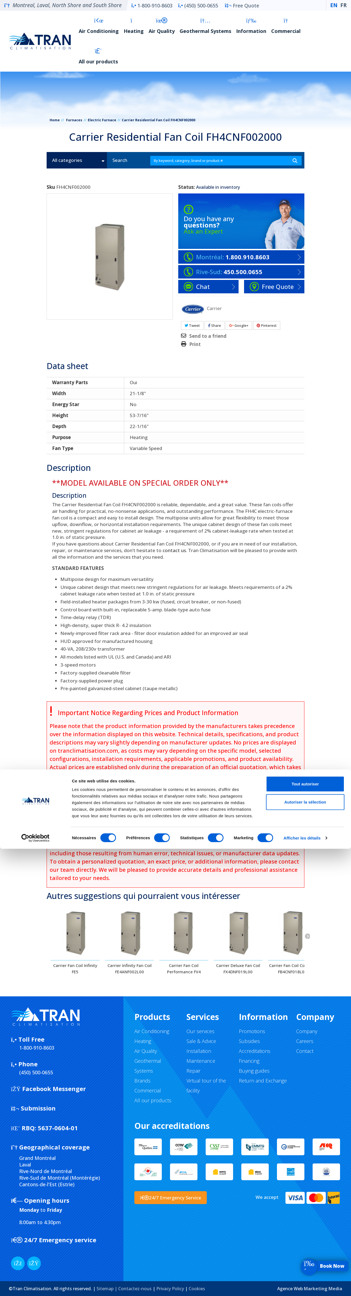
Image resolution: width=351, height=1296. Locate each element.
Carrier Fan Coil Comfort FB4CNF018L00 (292, 968)
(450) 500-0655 (198, 5)
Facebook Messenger (48, 1088)
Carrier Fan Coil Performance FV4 (184, 968)
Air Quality (162, 26)
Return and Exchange (263, 1080)
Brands (142, 1080)
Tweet (192, 325)
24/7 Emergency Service (170, 1197)
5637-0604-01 (44, 1128)
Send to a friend (208, 336)
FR (343, 5)
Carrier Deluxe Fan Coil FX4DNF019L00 (238, 968)
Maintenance (200, 1061)
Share (214, 325)
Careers (304, 1041)
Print (195, 344)
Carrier (214, 308)
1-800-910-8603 (151, 5)
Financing (249, 1061)
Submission (33, 1108)
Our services (200, 1031)
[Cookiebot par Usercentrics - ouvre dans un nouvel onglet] (36, 1285)
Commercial (286, 26)
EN (334, 5)
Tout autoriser (305, 1231)
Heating (134, 26)
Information (251, 26)
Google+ (238, 325)
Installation (198, 1051)
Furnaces (74, 120)
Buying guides (254, 1070)
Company (306, 1031)
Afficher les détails (302, 1285)
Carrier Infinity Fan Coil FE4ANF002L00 (129, 968)
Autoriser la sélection (305, 1249)
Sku (51, 187)
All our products (98, 56)
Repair (193, 1070)
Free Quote (242, 5)
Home (55, 120)
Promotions (252, 1031)
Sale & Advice (201, 1041)
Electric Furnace (102, 120)
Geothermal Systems (205, 26)
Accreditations (254, 1051)
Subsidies (249, 1041)
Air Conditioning (99, 26)
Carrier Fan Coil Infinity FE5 (75, 968)
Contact (304, 1051)
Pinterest (267, 325)
